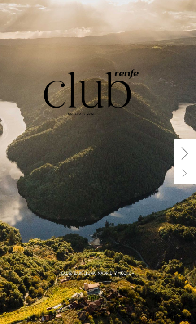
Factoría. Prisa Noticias (171, 317)
